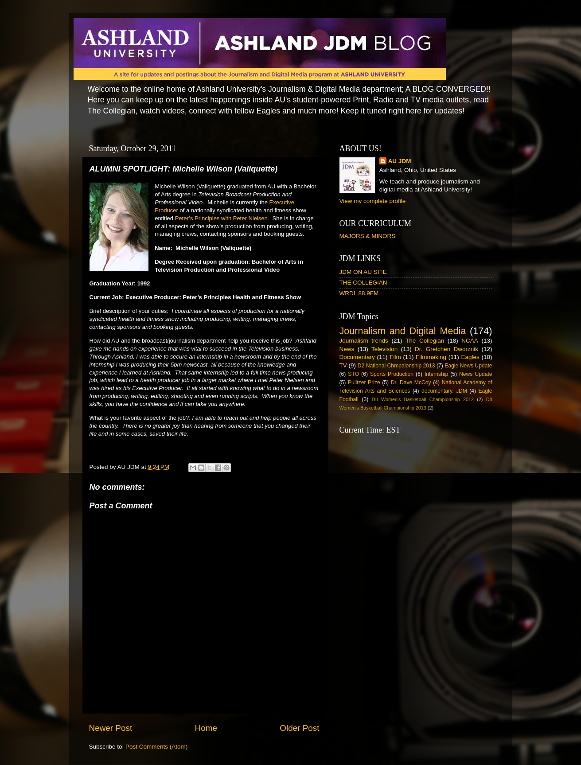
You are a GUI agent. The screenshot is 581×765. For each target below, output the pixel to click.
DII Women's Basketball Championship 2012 (423, 399)
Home (206, 728)
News (347, 349)
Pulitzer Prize (364, 382)
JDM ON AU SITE (363, 272)
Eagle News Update (468, 366)
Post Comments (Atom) (156, 746)
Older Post (299, 728)
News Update (475, 374)
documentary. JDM (444, 391)
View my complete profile (372, 201)
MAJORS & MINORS (367, 236)
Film (395, 357)
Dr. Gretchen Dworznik (446, 349)
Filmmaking (431, 357)
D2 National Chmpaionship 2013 (396, 366)
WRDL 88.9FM (359, 293)
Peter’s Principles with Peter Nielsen (221, 218)
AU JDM (399, 161)
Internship (436, 374)
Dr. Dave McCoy (411, 382)
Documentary (357, 357)
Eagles (470, 357)
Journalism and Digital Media (402, 330)
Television (384, 349)
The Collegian (425, 340)
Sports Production (391, 374)
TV (343, 365)
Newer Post (111, 728)
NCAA (469, 340)
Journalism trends (363, 340)
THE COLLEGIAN (363, 282)
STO (353, 374)
